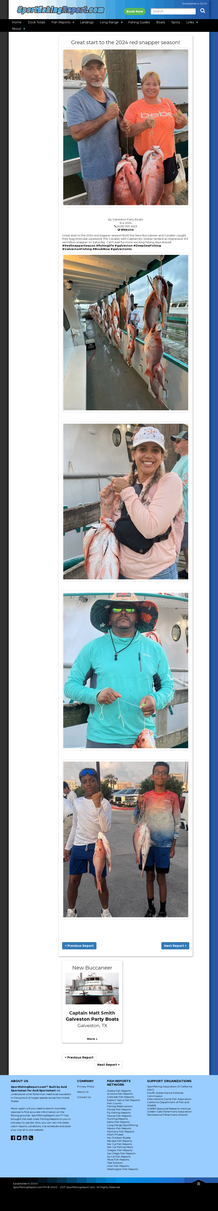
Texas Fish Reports (118, 1159)
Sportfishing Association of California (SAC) (169, 1088)
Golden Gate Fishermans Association (169, 1111)
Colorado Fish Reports (120, 1096)
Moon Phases (115, 1134)
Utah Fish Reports (118, 1165)
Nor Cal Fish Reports (119, 1144)
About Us (83, 1091)
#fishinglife (105, 245)
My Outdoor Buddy (119, 1137)
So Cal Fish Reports (119, 1156)
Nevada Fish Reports (119, 1140)
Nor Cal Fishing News (120, 1147)
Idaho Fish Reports (118, 1121)
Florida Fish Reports (119, 1109)
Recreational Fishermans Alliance (167, 1114)
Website (127, 229)
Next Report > (175, 946)
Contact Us (84, 1097)
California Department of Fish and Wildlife (168, 1104)
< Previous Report (79, 946)
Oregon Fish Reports (119, 1150)
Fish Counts (114, 1103)
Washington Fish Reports (122, 1169)
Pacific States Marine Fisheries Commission (165, 1094)
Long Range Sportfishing (122, 1125)
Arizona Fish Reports (120, 1093)
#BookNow (101, 249)
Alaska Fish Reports (119, 1090)
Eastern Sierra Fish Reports (123, 1100)
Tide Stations (115, 1162)
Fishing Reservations (119, 1106)
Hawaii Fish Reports (119, 1115)
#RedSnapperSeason (78, 245)
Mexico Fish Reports (119, 1128)
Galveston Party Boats (92, 1019)
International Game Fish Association (169, 1099)
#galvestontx (121, 249)
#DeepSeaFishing (147, 245)
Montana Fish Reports (120, 1131)
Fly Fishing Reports (119, 1112)
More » (92, 1038)
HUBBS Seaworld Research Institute (169, 1108)
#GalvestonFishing (77, 249)
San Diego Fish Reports (121, 1153)
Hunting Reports (117, 1118)
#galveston (124, 245)
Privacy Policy (86, 1086)
